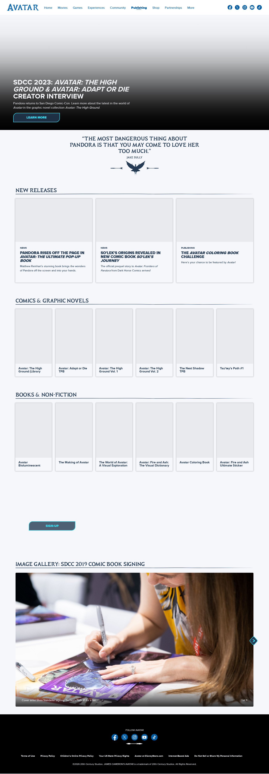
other (259, 7)
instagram (244, 7)
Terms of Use (28, 756)
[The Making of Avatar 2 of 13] (74, 431)
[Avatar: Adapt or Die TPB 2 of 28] (74, 336)
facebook (229, 7)
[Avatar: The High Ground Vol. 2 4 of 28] (154, 336)
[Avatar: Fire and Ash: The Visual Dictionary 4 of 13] (154, 431)
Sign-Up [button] (52, 526)
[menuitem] (48, 7)
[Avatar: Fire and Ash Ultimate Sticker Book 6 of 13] (235, 431)
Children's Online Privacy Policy (76, 756)
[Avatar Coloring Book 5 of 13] (194, 431)
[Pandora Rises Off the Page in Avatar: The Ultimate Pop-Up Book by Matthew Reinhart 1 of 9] (53, 220)
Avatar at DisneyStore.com (149, 756)
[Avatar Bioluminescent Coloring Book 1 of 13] (33, 431)
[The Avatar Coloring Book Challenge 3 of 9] (214, 220)
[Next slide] (247, 640)
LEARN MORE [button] (36, 117)
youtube (252, 7)
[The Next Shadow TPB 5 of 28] (194, 336)
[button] (249, 241)
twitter (237, 7)
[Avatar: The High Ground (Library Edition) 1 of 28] (33, 336)
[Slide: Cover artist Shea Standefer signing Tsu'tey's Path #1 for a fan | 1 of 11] (134, 640)
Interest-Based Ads (179, 756)
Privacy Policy (47, 756)
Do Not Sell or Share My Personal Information (218, 756)
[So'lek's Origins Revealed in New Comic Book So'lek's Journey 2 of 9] (134, 220)
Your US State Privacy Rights (114, 756)
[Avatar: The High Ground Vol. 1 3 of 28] (114, 336)
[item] (62, 7)
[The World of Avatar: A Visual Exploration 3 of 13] (114, 431)
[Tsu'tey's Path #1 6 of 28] (235, 336)
